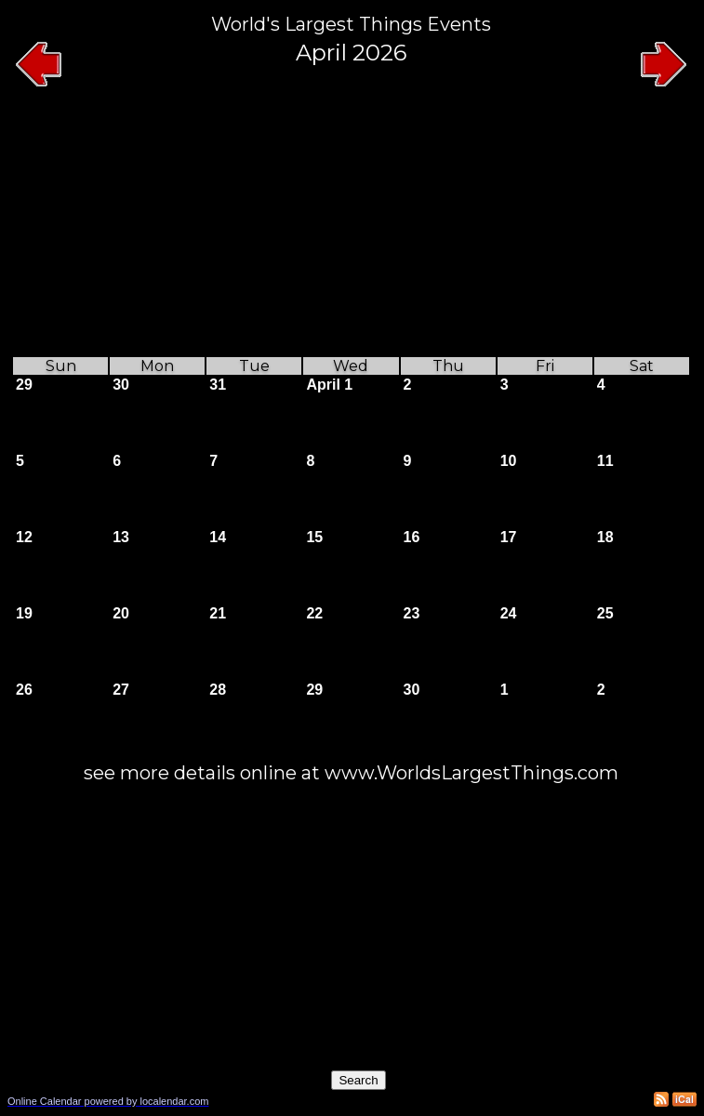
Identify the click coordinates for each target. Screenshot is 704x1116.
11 (605, 461)
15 (314, 537)
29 (24, 384)
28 (217, 690)
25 (605, 613)
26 (24, 690)
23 (412, 613)
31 (217, 384)
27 (121, 690)
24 (508, 613)
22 (314, 613)
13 (121, 537)
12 (24, 537)
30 (121, 384)
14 (217, 537)
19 (24, 613)
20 (121, 613)
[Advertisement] (351, 225)
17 (508, 537)
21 (217, 613)
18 (605, 537)
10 (508, 461)
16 (412, 537)
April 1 (329, 384)
